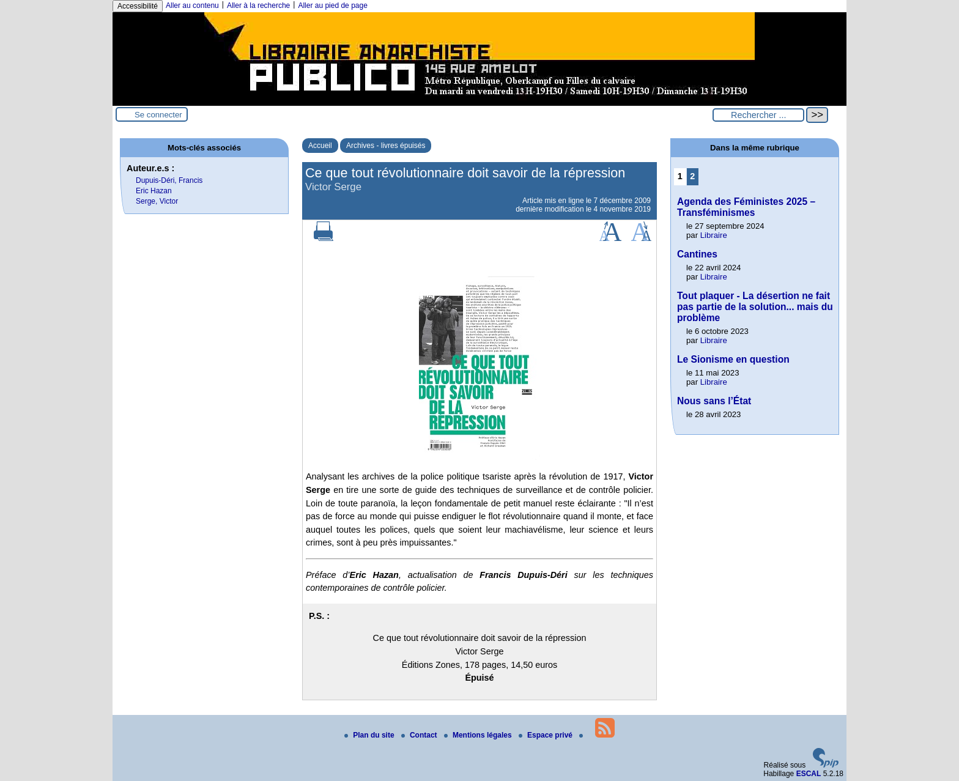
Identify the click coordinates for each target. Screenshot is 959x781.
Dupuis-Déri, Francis (169, 180)
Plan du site (370, 735)
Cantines (697, 254)
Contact (420, 735)
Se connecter (158, 114)
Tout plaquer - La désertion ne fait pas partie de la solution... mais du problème (755, 307)
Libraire (713, 235)
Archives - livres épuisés (385, 145)
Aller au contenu (192, 5)
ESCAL (808, 773)
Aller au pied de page (332, 5)
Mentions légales (479, 735)
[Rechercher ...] (758, 115)
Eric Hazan (154, 191)
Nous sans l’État (714, 401)
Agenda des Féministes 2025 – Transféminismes (746, 207)
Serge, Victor (157, 201)
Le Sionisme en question (733, 359)
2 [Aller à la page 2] (692, 176)
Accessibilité (137, 6)
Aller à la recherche (258, 5)
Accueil (320, 145)
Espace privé (546, 735)
